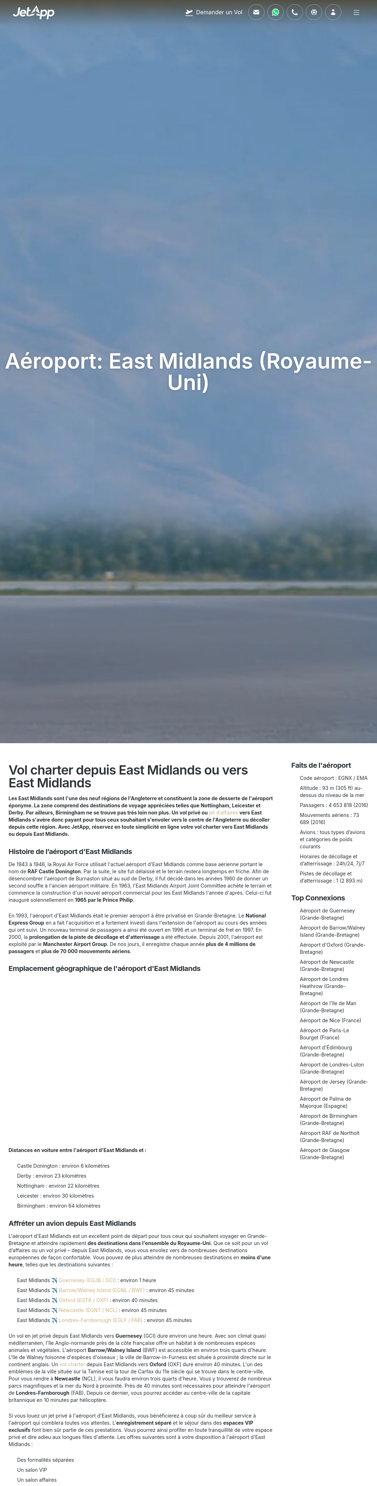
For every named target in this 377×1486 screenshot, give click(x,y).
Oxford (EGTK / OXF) (83, 1300)
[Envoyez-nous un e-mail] (256, 12)
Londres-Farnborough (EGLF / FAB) (101, 1320)
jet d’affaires (223, 812)
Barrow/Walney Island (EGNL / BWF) (102, 1290)
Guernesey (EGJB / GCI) (87, 1280)
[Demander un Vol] (213, 12)
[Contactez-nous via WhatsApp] (275, 12)
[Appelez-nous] (295, 12)
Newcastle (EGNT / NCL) (88, 1310)
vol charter (72, 1364)
